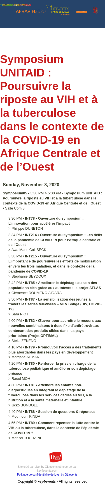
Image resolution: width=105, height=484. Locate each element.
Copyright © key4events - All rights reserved (52, 481)
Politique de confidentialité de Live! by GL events (47, 474)
